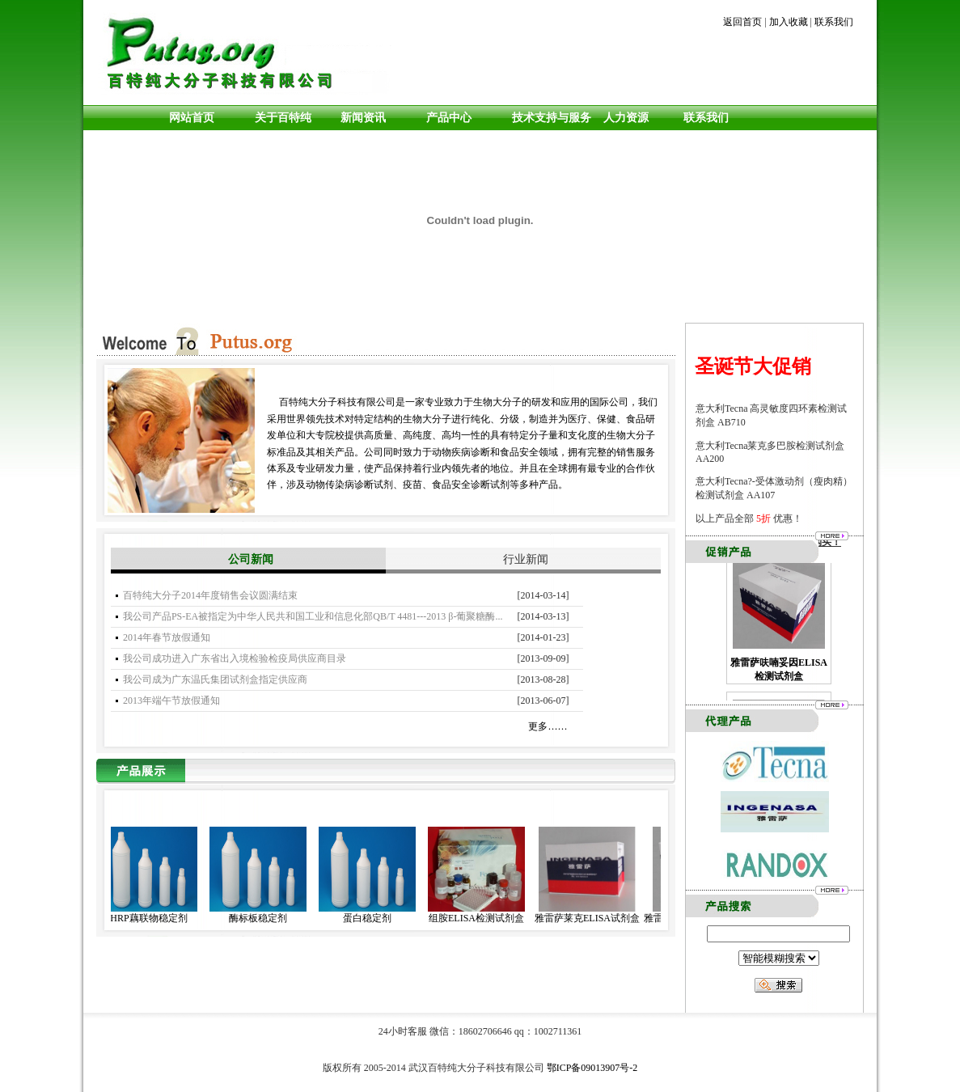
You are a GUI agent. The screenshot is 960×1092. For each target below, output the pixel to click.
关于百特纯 (283, 118)
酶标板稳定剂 (264, 918)
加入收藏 (788, 22)
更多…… (547, 726)
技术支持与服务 (551, 118)
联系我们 (833, 22)
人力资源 (623, 118)
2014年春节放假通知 (166, 637)
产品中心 (449, 118)
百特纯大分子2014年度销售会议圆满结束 (210, 595)
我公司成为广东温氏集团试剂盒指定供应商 (215, 679)
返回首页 (742, 22)
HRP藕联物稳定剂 (154, 918)
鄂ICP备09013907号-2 (592, 1067)
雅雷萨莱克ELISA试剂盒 (592, 918)
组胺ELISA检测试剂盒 (482, 918)
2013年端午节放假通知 (171, 700)
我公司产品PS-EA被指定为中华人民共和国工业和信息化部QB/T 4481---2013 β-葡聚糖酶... (313, 616)
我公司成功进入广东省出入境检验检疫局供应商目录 (234, 658)
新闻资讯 (363, 118)
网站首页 (191, 118)
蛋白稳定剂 (373, 918)
